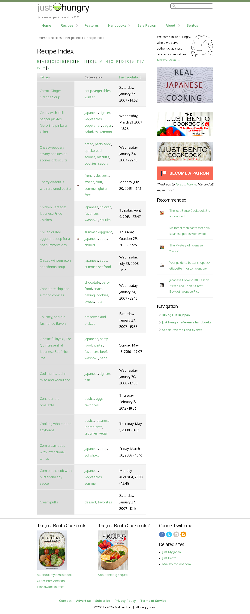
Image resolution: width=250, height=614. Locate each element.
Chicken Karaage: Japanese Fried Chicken (53, 213)
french (89, 175)
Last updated (129, 77)
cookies (91, 163)
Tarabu (180, 184)
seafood (104, 267)
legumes (91, 433)
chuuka (105, 220)
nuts (99, 301)
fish (87, 380)
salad (89, 132)
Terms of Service (153, 601)
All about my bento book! (54, 575)
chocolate (92, 282)
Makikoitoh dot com (176, 564)
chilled (90, 245)
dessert (90, 502)
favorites (92, 213)
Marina (191, 184)
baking (90, 295)
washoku (91, 220)
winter (90, 97)
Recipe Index (74, 38)
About (170, 25)
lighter (105, 113)
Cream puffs (49, 502)
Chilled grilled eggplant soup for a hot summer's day (55, 238)
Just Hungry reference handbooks (186, 322)
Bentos (192, 25)
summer (91, 188)
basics (89, 398)
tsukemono (103, 132)
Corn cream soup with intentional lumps (52, 451)
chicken (105, 207)
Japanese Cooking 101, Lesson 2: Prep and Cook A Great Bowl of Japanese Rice (189, 286)
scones (90, 157)
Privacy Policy (125, 601)
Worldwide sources (50, 587)
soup (88, 91)
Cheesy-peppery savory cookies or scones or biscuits (54, 153)
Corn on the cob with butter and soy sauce (56, 477)
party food (103, 144)
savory (103, 163)
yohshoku (92, 455)
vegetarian (93, 125)
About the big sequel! (113, 575)
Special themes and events (182, 330)
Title (45, 77)
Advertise (83, 601)
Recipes (67, 25)
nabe (103, 358)
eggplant (105, 232)
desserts (102, 175)
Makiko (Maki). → (168, 60)
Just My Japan (171, 552)
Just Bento (169, 558)
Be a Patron (146, 25)
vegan (107, 125)
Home (46, 25)
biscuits (103, 157)
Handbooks (117, 25)
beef (103, 352)
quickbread (93, 150)
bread (89, 144)
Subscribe (102, 601)
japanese (91, 113)
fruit (99, 182)
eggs (100, 398)
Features (92, 25)
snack (98, 289)
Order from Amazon (51, 581)
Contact (65, 601)
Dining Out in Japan (176, 315)
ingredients (93, 427)
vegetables (102, 91)
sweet (89, 182)
